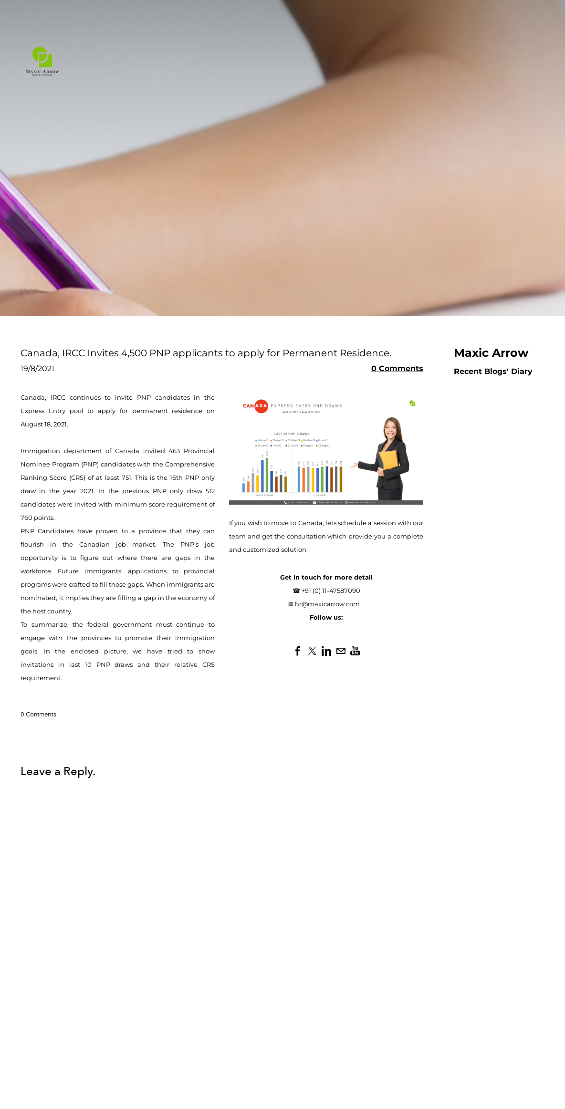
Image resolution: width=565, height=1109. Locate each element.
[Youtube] (355, 651)
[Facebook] (298, 651)
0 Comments (397, 368)
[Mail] (340, 651)
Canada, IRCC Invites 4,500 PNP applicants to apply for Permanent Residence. (206, 353)
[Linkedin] (326, 651)
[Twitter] (312, 651)
